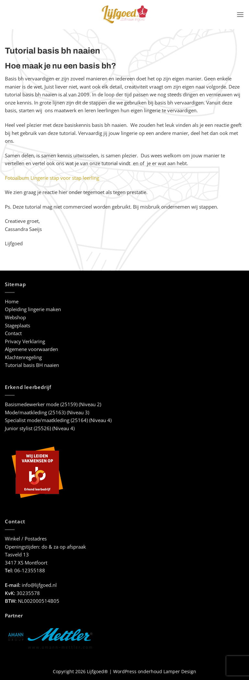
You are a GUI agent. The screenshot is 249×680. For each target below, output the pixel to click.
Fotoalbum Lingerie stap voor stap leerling (52, 178)
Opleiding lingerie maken (33, 309)
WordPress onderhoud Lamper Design (154, 671)
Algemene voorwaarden (31, 349)
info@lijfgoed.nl (39, 585)
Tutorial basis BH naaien (32, 365)
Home (11, 301)
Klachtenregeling (23, 357)
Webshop (15, 317)
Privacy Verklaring (25, 341)
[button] (240, 14)
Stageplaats (17, 325)
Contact (13, 333)
